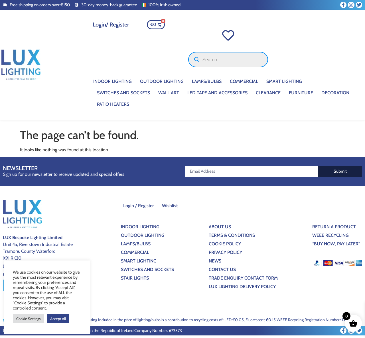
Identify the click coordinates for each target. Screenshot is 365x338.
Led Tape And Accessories (217, 95)
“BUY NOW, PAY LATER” (336, 246)
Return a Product (334, 229)
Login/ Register (111, 24)
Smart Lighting (284, 83)
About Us (220, 229)
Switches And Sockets (123, 95)
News (215, 263)
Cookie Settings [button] (28, 318)
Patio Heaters (113, 106)
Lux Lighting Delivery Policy (242, 289)
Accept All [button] (58, 318)
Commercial (244, 83)
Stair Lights (135, 280)
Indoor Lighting (112, 83)
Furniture (301, 95)
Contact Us (222, 271)
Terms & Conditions (232, 237)
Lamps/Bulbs (207, 83)
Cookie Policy (225, 246)
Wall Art (168, 95)
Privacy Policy (225, 254)
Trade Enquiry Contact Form (243, 280)
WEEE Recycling (330, 237)
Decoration (335, 95)
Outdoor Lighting (162, 83)
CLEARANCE (268, 95)
